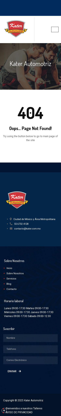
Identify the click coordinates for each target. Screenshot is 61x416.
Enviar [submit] (14, 371)
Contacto (12, 289)
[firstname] (30, 338)
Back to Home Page (30, 150)
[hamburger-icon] (55, 29)
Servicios (11, 278)
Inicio (9, 268)
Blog (9, 283)
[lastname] (30, 349)
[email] (30, 360)
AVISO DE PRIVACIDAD (19, 412)
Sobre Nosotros (15, 273)
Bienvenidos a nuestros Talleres (24, 408)
